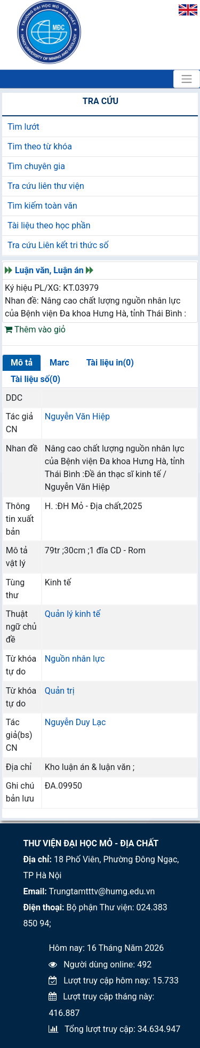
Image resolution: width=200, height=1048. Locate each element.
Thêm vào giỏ (35, 329)
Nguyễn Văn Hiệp (77, 416)
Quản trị (60, 691)
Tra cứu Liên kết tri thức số (57, 245)
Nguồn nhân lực (75, 659)
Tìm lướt (23, 127)
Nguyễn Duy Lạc (75, 722)
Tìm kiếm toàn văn (42, 206)
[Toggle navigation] (186, 79)
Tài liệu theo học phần (49, 225)
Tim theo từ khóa (39, 146)
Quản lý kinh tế (72, 614)
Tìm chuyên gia (36, 166)
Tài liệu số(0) (35, 379)
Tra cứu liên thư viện (45, 186)
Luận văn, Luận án (49, 270)
